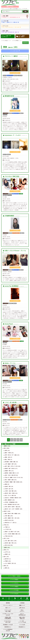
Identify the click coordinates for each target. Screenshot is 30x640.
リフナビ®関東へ (19, 579)
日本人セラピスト (22, 611)
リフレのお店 (22, 624)
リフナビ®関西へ (19, 586)
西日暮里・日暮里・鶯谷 (10, 461)
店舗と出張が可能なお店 (22, 618)
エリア (9, 599)
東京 (5, 448)
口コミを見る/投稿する (15, 72)
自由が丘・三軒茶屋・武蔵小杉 (11, 497)
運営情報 (8, 603)
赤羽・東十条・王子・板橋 (10, 455)
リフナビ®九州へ (19, 593)
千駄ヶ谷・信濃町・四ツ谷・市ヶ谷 (12, 477)
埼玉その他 (7, 545)
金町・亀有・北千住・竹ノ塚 (11, 466)
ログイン (25, 42)
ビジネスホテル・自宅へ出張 (8, 621)
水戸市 (6, 552)
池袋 (6, 450)
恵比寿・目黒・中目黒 (9, 493)
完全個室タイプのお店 (8, 624)
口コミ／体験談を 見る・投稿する (20, 36)
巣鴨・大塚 (7, 457)
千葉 (5, 524)
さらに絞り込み (15, 51)
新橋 (6, 484)
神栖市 (6, 554)
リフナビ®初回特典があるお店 (8, 630)
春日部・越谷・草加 (9, 543)
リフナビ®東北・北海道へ (18, 576)
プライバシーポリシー (8, 605)
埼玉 (5, 538)
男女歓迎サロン (22, 627)
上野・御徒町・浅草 (9, 464)
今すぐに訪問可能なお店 (22, 614)
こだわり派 (11, 21)
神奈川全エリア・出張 (9, 522)
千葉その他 (7, 536)
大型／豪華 (11, 16)
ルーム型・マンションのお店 (22, 621)
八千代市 (7, 529)
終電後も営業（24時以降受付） (8, 618)
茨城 (5, 549)
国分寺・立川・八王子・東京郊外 (12, 509)
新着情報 (27, 599)
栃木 (5, 556)
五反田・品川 (8, 488)
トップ (3, 599)
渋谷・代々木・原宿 (9, 495)
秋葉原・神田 (8, 470)
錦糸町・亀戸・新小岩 (9, 468)
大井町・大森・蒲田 (9, 491)
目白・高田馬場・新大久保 (10, 504)
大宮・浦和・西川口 (9, 540)
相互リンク (7, 607)
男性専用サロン (7, 627)
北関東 (5, 547)
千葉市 (6, 527)
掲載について (22, 605)
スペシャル (12, 26)
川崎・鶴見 (7, 515)
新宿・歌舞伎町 (8, 500)
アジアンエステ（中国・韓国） (7, 611)
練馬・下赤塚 (8, 452)
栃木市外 (7, 558)
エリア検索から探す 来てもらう (6, 36)
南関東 (5, 446)
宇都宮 (6, 561)
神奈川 (5, 511)
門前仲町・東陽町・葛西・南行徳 (12, 482)
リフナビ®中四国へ (19, 590)
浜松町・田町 (8, 486)
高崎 (6, 568)
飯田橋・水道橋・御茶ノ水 (10, 473)
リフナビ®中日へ (19, 583)
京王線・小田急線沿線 (9, 502)
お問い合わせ (22, 607)
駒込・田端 (7, 459)
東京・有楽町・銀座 (9, 479)
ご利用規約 (22, 603)
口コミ (15, 599)
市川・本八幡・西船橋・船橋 (11, 533)
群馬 (5, 565)
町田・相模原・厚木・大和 (10, 518)
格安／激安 (11, 31)
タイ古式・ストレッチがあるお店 (8, 614)
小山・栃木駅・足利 (9, 563)
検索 (25, 11)
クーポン (21, 599)
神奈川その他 (8, 520)
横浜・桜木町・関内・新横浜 (11, 513)
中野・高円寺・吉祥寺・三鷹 (11, 506)
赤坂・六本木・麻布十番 (10, 475)
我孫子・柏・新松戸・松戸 (10, 531)
